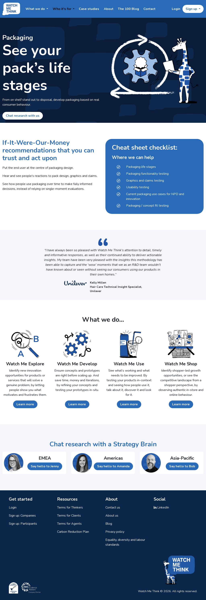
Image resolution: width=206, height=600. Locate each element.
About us (111, 515)
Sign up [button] (192, 9)
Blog (108, 523)
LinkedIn (161, 507)
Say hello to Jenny (45, 466)
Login (176, 9)
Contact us (112, 507)
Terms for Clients (69, 515)
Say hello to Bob (182, 466)
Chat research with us (22, 115)
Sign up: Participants (23, 523)
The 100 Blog (128, 9)
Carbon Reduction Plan (73, 532)
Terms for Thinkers (70, 507)
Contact (149, 9)
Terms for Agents (69, 523)
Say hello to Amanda (113, 466)
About (108, 9)
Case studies (89, 9)
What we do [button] (36, 9)
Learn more (25, 404)
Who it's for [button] (62, 9)
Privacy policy (114, 532)
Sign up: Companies (22, 515)
